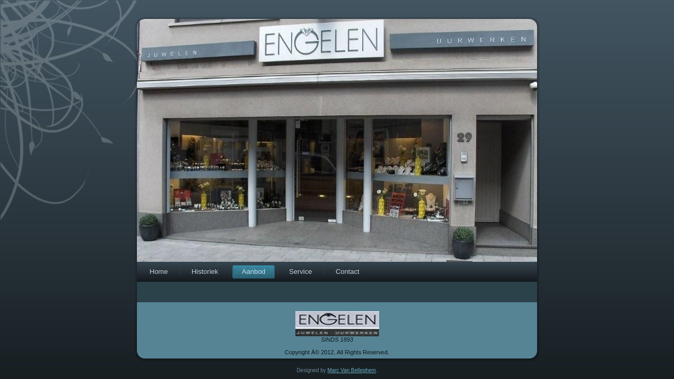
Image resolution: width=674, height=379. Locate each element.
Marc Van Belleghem (352, 370)
